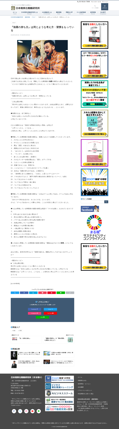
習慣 (21, 330)
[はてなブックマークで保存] (33, 292)
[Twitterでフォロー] (20, 411)
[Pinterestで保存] (51, 292)
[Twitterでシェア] (15, 292)
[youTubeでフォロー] (32, 411)
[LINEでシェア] (61, 292)
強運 (14, 330)
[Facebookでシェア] (24, 292)
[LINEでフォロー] (39, 411)
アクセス (105, 1)
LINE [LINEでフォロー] (42, 317)
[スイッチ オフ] (95, 6)
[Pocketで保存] (42, 292)
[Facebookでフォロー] (14, 411)
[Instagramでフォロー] (26, 411)
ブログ (13, 22)
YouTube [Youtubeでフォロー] (50, 313)
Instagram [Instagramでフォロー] (34, 313)
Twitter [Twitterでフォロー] (50, 309)
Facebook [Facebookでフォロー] (34, 309)
